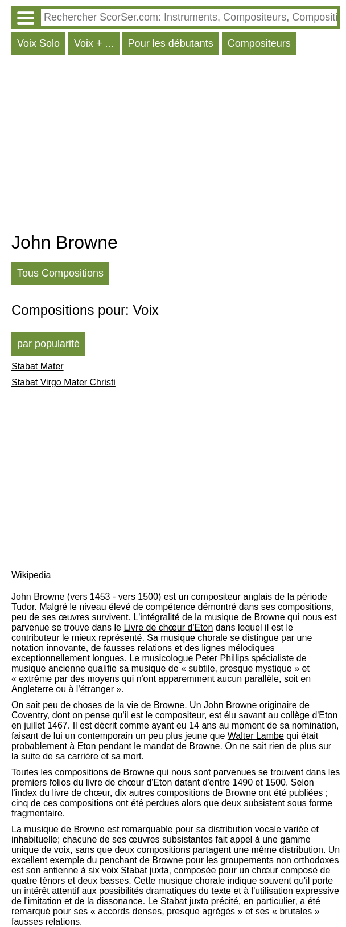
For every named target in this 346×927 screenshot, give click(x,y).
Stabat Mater (37, 366)
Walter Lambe (256, 736)
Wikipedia (31, 575)
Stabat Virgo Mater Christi (63, 382)
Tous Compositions (60, 273)
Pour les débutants (170, 43)
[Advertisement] (175, 146)
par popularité (48, 343)
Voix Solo (38, 43)
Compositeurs (259, 43)
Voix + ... (94, 43)
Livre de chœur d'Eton (168, 627)
